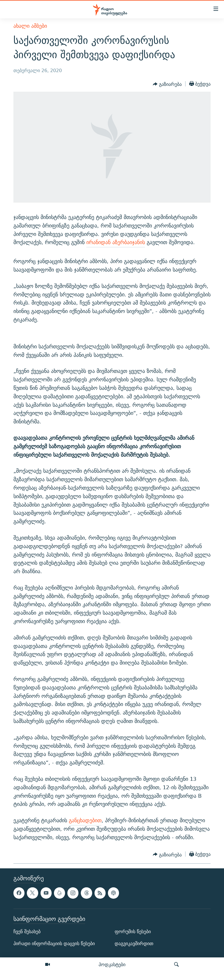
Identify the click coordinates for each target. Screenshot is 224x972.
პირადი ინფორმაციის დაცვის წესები (54, 943)
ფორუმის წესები (133, 931)
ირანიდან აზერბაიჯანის (115, 242)
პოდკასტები (112, 964)
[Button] (167, 84)
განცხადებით (85, 820)
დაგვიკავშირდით (134, 943)
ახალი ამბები (30, 25)
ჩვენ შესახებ (27, 931)
